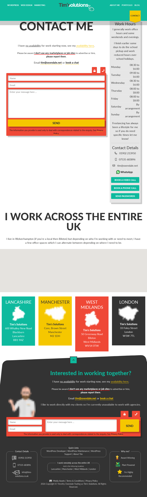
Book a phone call (125, 188)
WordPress (13, 5)
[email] (56, 85)
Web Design (26, 5)
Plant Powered (128, 465)
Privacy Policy (117, 434)
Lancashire (55, 469)
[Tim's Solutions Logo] (73, 7)
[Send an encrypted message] (94, 70)
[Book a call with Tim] (103, 70)
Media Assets (57, 481)
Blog (137, 5)
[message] (56, 103)
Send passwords (125, 196)
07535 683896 (22, 465)
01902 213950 (22, 458)
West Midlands (81, 469)
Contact (135, 16)
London (92, 469)
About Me (115, 5)
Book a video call (125, 180)
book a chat (72, 62)
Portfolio (127, 5)
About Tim (78, 454)
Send (56, 123)
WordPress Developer (56, 451)
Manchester (67, 469)
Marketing (39, 5)
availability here (85, 45)
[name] (56, 78)
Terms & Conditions (75, 481)
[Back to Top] (73, 360)
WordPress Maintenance (78, 451)
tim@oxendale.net (51, 62)
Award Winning (128, 458)
